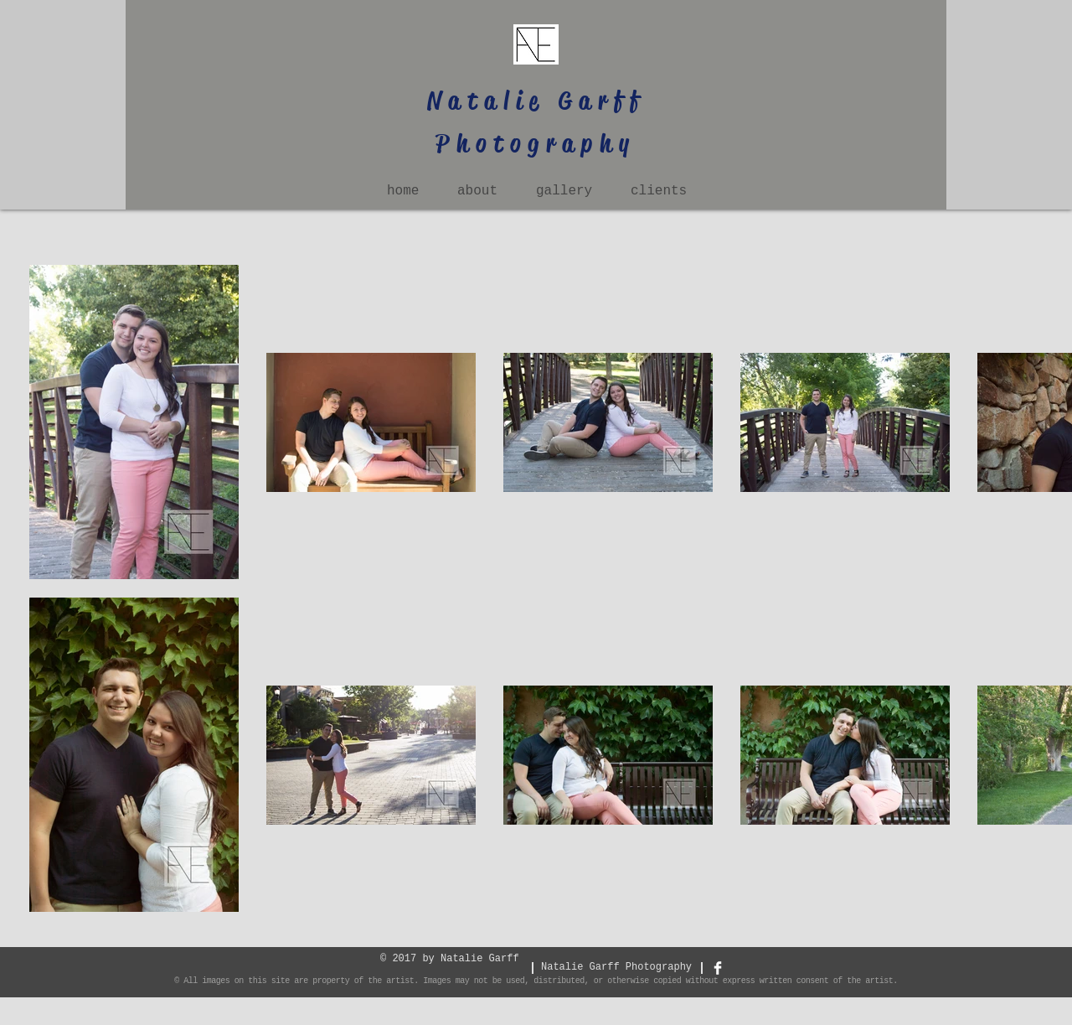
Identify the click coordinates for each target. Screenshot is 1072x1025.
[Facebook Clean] (717, 968)
